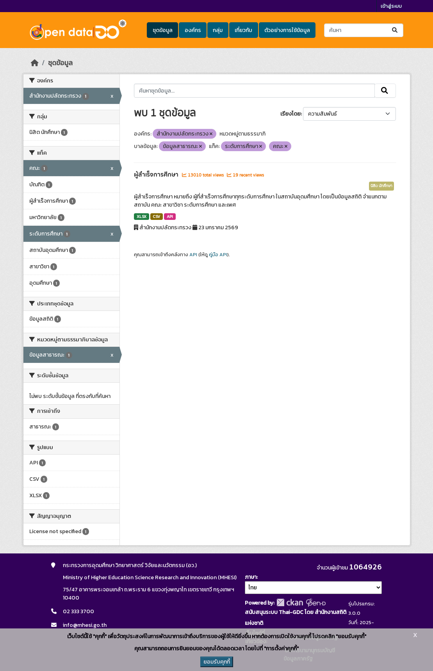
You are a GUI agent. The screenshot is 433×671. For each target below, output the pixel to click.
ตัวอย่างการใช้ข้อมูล (287, 30)
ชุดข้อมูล (163, 30)
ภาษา (251, 577)
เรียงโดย (290, 114)
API (170, 216)
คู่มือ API (218, 254)
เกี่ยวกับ (243, 30)
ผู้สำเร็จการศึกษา (157, 175)
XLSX (141, 216)
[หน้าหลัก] (35, 63)
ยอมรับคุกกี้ (216, 662)
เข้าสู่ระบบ (391, 6)
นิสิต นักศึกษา (381, 186)
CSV (156, 216)
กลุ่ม (218, 30)
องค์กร (193, 30)
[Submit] (395, 30)
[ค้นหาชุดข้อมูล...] (363, 30)
